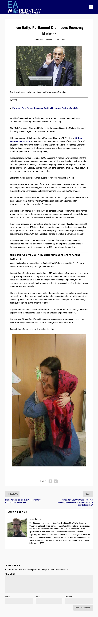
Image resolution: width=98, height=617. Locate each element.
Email (38, 596)
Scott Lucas (45, 39)
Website (68, 596)
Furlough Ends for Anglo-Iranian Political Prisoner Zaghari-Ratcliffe (45, 108)
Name (7, 596)
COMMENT (10, 574)
